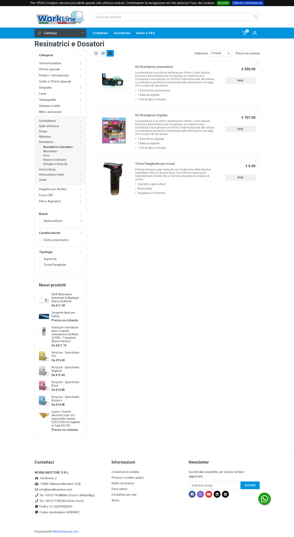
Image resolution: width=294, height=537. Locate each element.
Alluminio (45, 136)
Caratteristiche (60, 233)
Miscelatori (50, 151)
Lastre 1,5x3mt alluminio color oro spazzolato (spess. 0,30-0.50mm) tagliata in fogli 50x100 (66, 418)
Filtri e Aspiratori (50, 201)
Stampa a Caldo (49, 106)
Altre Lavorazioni (50, 112)
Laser (42, 93)
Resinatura (46, 142)
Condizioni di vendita (125, 472)
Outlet (43, 179)
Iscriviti (250, 485)
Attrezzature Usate (51, 174)
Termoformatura (50, 63)
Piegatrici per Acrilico (53, 189)
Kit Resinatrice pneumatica (154, 67)
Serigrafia (45, 87)
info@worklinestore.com (55, 489)
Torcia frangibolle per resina (155, 164)
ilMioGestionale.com (66, 531)
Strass (43, 131)
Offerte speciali (49, 69)
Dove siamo (119, 489)
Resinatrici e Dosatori (58, 147)
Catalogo (61, 33)
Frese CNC (46, 195)
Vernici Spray (47, 169)
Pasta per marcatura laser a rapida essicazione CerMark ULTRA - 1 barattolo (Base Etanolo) (65, 334)
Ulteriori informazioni (248, 3)
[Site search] (171, 17)
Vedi (240, 80)
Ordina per (201, 53)
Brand (60, 214)
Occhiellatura (47, 120)
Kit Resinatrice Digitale (151, 115)
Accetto (223, 3)
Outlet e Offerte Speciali (55, 81)
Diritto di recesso (123, 483)
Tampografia (47, 100)
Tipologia (60, 252)
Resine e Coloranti (54, 159)
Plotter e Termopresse (54, 75)
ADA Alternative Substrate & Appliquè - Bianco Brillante (66, 298)
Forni (46, 155)
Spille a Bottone (49, 126)
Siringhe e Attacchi (55, 164)
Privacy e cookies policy (127, 477)
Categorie (60, 55)
